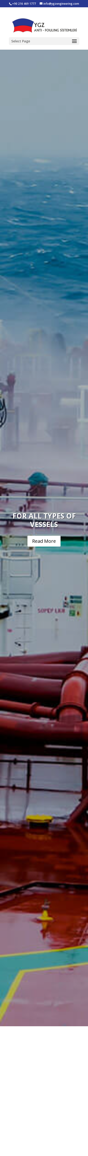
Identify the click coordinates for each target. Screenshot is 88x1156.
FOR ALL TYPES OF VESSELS (44, 520)
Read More (44, 541)
